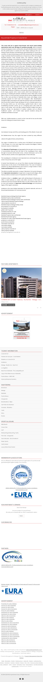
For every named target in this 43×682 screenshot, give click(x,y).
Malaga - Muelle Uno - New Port (9, 365)
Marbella (3, 393)
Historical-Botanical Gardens (8, 379)
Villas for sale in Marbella (8, 619)
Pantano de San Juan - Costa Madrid (10, 356)
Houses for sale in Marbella (8, 605)
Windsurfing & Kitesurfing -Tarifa (9, 433)
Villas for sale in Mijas (7, 621)
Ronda (3, 416)
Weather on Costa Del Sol (8, 359)
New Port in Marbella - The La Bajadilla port (12, 370)
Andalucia (3, 362)
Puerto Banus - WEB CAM (7, 376)
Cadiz (2, 410)
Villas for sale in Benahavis (8, 641)
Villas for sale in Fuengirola (8, 616)
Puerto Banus (4, 396)
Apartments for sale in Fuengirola (10, 622)
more (21, 516)
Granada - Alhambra (6, 407)
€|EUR (37, 14)
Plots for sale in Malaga (7, 631)
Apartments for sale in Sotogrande (10, 636)
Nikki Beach (4, 424)
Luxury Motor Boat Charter (8, 447)
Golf (2, 430)
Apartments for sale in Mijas (8, 614)
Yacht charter (4, 444)
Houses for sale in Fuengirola (9, 609)
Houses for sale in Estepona (8, 626)
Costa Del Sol (4, 353)
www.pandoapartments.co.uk (34, 650)
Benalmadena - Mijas (6, 402)
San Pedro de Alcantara (7, 404)
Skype (13, 27)
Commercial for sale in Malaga (9, 638)
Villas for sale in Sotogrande (8, 643)
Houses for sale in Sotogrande (9, 629)
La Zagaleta (4, 368)
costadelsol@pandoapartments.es (28, 25)
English (28, 15)
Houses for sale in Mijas (7, 607)
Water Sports (4, 441)
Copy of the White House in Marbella (11, 373)
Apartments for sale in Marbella (9, 612)
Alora (2, 413)
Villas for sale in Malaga (7, 617)
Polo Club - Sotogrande (7, 435)
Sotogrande (4, 399)
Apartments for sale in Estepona (9, 633)
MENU (21, 33)
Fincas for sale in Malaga (7, 610)
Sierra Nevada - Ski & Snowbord (9, 438)
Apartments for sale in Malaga (9, 624)
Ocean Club (4, 427)
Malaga (3, 390)
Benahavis (4, 387)
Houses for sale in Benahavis (9, 628)
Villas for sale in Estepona (8, 640)
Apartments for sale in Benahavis (10, 634)
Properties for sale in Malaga (9, 604)
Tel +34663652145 (10, 25)
